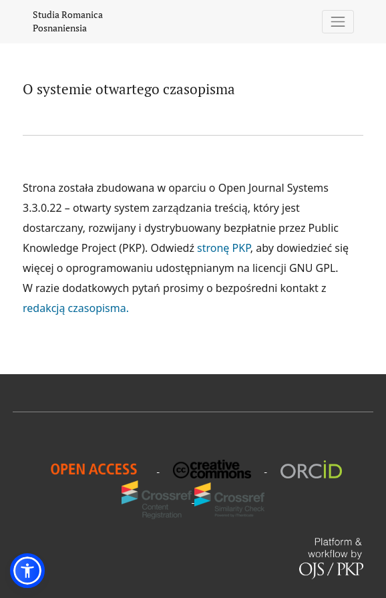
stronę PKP (223, 248)
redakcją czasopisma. (76, 308)
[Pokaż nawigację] (338, 21)
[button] (27, 571)
